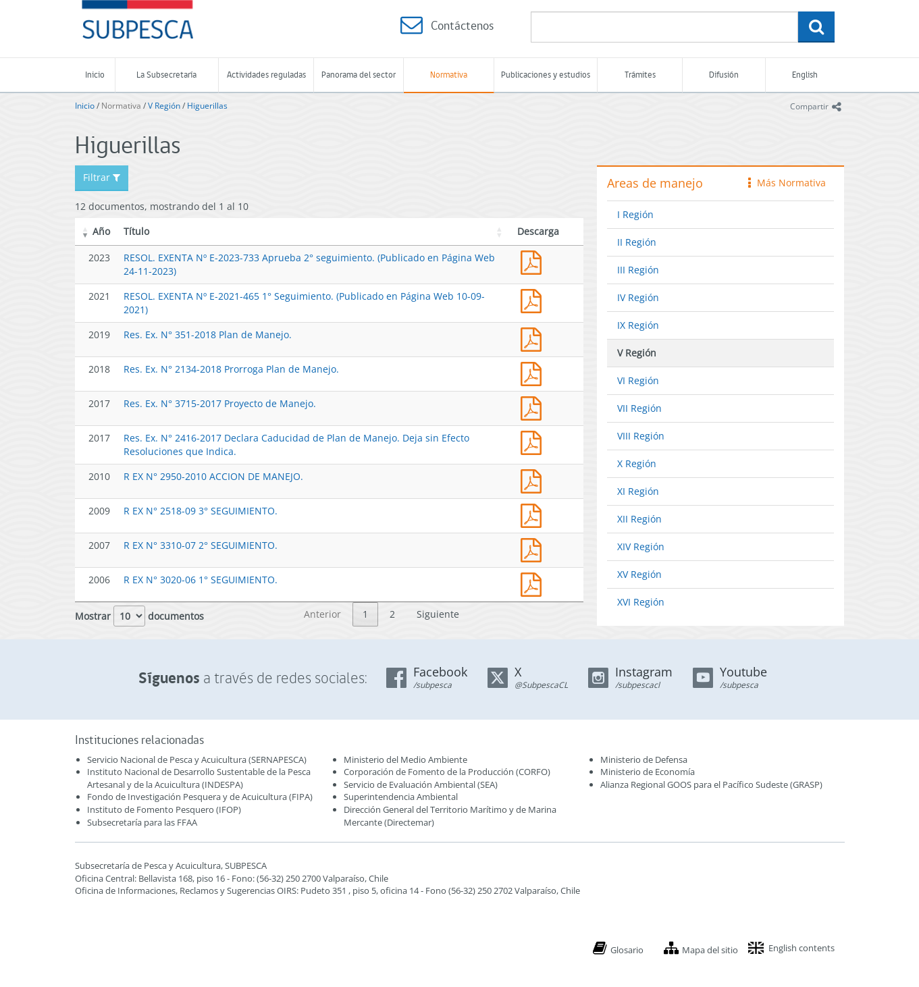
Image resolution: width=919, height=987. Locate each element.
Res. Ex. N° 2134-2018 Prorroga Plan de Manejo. (231, 369)
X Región (636, 463)
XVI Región (640, 601)
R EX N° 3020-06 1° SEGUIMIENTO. (201, 579)
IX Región (638, 325)
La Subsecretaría (166, 75)
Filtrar (101, 177)
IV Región (638, 297)
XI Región (638, 491)
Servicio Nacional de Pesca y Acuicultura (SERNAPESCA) (197, 759)
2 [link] (392, 614)
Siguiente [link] (438, 614)
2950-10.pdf (534, 479)
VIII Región (640, 435)
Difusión (724, 75)
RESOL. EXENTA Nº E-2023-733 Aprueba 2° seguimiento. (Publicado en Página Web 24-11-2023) (534, 261)
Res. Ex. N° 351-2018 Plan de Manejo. (208, 334)
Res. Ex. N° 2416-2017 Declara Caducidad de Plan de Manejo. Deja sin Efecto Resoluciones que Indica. (534, 441)
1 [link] (365, 614)
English (805, 75)
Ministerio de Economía (647, 772)
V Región (164, 105)
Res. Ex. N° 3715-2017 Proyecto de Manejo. (220, 403)
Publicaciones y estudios (545, 75)
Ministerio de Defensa (643, 759)
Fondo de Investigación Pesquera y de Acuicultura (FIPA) (200, 797)
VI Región (638, 380)
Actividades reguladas (266, 75)
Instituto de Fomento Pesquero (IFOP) (164, 809)
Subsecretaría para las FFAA (142, 822)
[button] (86, 231)
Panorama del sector (358, 75)
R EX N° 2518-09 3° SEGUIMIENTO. (201, 510)
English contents (801, 948)
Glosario (627, 950)
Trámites (640, 75)
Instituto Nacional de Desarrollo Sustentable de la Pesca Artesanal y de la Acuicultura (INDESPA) (199, 778)
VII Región (639, 408)
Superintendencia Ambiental (401, 797)
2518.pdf (534, 514)
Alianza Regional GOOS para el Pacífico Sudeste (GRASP (710, 784)
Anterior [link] (322, 614)
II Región (636, 242)
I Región (635, 214)
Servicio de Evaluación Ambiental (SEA (419, 784)
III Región (638, 269)
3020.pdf (534, 583)
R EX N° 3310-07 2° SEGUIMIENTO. (201, 545)
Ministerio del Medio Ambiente (405, 759)
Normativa (448, 75)
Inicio (95, 75)
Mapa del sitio (710, 950)
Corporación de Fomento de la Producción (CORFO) (447, 772)
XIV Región (640, 546)
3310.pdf (534, 548)
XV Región (639, 574)
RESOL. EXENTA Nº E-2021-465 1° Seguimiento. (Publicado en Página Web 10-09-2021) (534, 299)
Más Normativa (787, 182)
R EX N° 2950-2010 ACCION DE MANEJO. (213, 476)
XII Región (639, 518)
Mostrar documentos (139, 616)
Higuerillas (207, 105)
